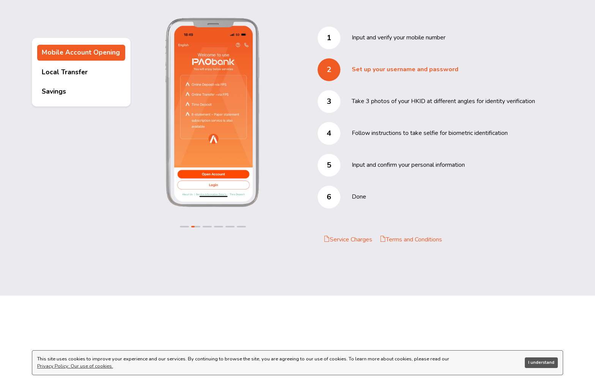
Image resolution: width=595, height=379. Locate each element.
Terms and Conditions (411, 239)
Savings (54, 91)
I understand (541, 362)
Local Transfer (65, 72)
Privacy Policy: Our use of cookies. (75, 366)
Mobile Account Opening (81, 52)
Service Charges (348, 239)
